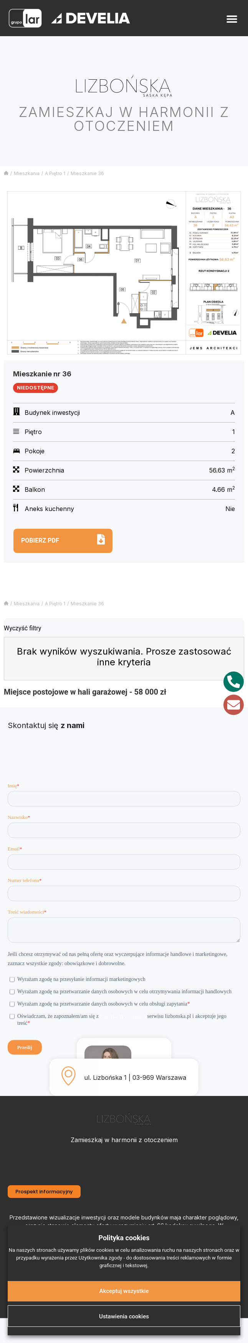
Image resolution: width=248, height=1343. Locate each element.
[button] (231, 19)
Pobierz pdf (40, 540)
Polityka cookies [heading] (123, 1238)
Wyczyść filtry (22, 628)
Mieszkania (27, 173)
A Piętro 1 (55, 173)
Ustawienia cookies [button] (124, 1316)
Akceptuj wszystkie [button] (124, 1291)
